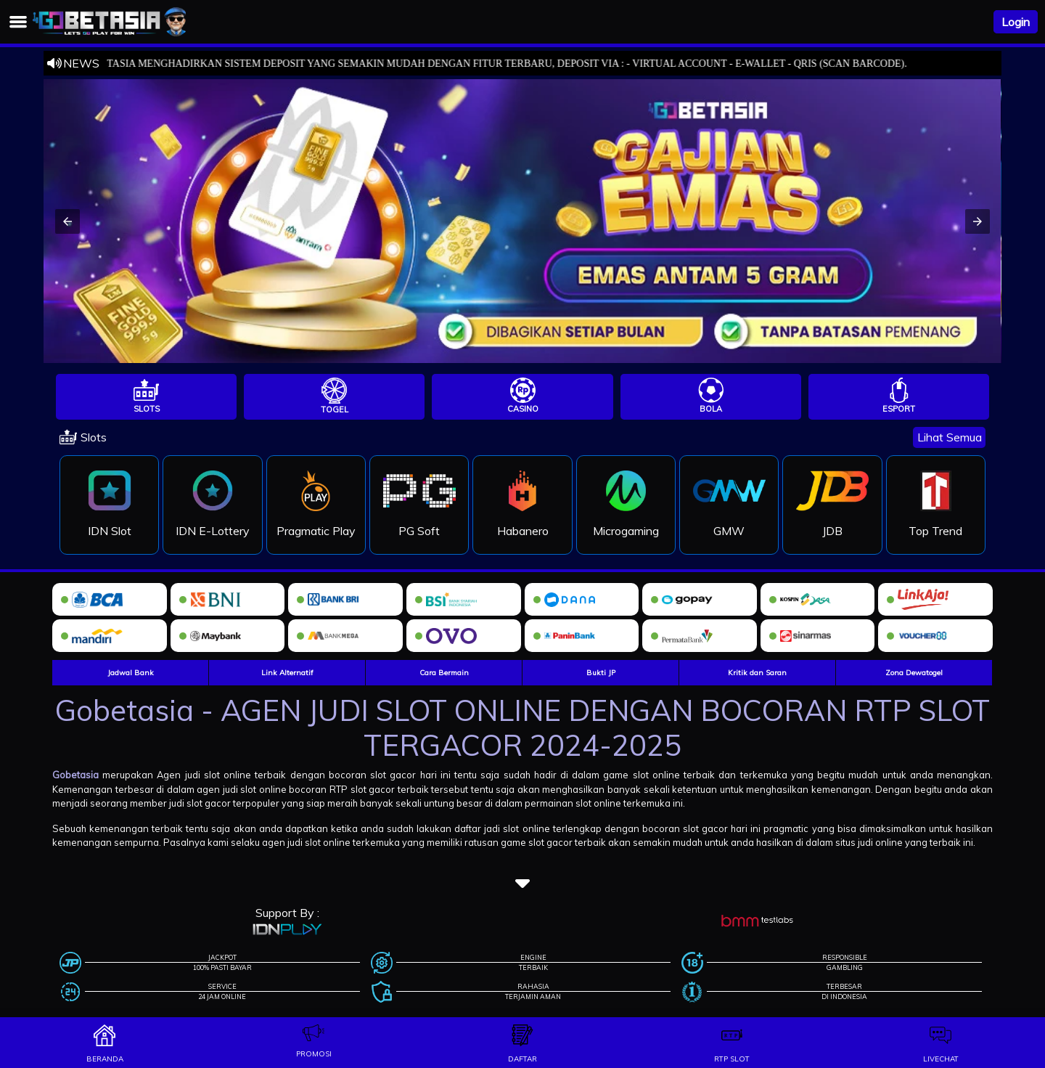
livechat (941, 1059)
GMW (729, 530)
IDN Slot (109, 530)
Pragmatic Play (316, 530)
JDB (832, 530)
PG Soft (419, 530)
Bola (711, 409)
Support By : (287, 912)
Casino (522, 409)
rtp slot (732, 1059)
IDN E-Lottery (213, 530)
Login (1015, 22)
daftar (522, 1059)
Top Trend (935, 530)
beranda (104, 1059)
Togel (334, 409)
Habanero (523, 530)
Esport (898, 409)
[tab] (146, 397)
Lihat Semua (949, 437)
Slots (147, 409)
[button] (67, 221)
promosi (314, 1054)
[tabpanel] (522, 494)
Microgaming (626, 530)
